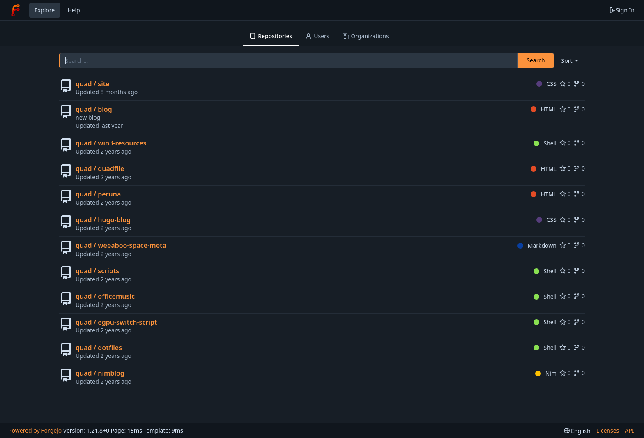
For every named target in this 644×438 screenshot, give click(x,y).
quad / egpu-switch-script (116, 322)
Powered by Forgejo (35, 430)
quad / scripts (97, 271)
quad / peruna (98, 194)
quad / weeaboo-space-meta (121, 245)
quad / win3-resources (111, 143)
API (629, 430)
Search (536, 60)
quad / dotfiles (99, 347)
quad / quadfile (100, 168)
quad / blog (94, 109)
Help (73, 10)
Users (317, 36)
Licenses (607, 430)
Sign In (622, 10)
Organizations (366, 36)
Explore (44, 10)
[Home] (15, 10)
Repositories (270, 36)
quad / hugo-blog (103, 220)
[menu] (570, 60)
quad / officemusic (105, 296)
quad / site (93, 84)
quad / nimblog (100, 373)
